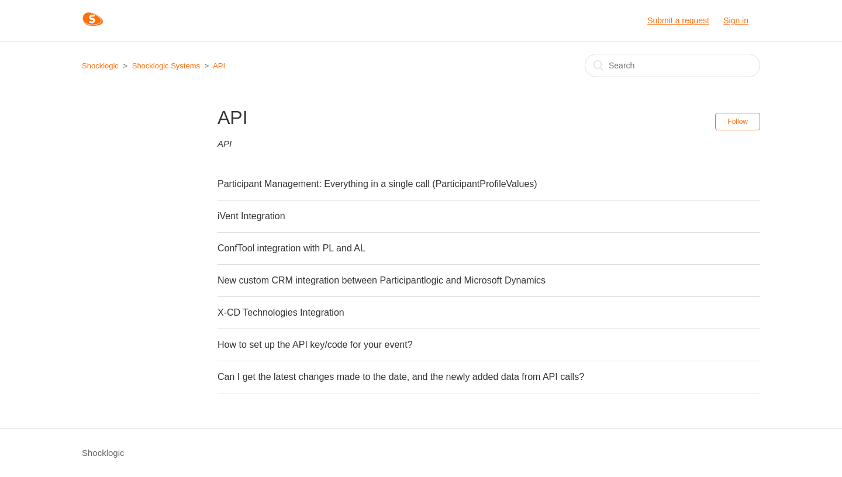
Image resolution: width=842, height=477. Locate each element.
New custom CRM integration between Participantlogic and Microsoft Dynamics (382, 280)
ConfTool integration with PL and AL (291, 248)
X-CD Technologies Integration (281, 312)
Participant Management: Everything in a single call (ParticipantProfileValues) (377, 184)
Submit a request (678, 20)
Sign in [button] (735, 20)
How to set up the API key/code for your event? (315, 345)
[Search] (672, 65)
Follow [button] (737, 121)
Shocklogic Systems (166, 65)
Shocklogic (100, 65)
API (219, 65)
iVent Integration (251, 216)
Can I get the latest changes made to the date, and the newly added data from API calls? (401, 377)
